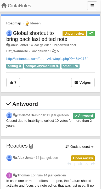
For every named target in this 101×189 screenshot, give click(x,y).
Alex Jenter (19, 45)
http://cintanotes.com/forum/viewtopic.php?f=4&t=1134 (47, 59)
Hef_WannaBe (17, 51)
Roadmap (13, 23)
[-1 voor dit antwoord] (93, 164)
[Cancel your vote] (86, 164)
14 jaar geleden (47, 158)
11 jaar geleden (58, 115)
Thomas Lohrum (30, 175)
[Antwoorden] (69, 164)
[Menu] (92, 5)
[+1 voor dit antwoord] (80, 164)
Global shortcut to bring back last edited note (37, 36)
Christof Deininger (31, 115)
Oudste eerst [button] (79, 147)
